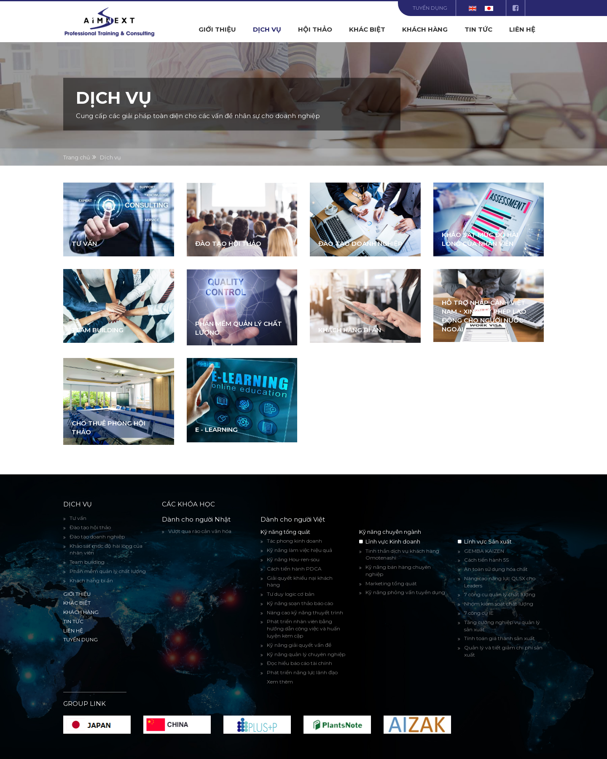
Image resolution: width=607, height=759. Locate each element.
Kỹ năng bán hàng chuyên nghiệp (398, 570)
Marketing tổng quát (391, 583)
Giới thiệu (217, 29)
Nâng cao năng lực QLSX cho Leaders (499, 582)
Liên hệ (522, 29)
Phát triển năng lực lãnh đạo (302, 672)
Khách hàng (425, 29)
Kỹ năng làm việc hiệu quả (299, 550)
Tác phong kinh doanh (294, 541)
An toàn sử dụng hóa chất (496, 569)
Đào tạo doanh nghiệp (360, 244)
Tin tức (478, 29)
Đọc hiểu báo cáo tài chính (299, 663)
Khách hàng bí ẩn (349, 330)
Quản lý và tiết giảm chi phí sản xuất (503, 651)
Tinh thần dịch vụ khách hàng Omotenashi (402, 554)
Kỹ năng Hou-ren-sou (293, 559)
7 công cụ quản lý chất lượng (499, 594)
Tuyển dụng (430, 8)
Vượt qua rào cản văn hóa (199, 531)
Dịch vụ (267, 29)
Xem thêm (280, 681)
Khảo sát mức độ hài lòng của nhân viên (106, 549)
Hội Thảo (315, 29)
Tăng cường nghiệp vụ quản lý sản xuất (502, 625)
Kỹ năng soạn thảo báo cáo (300, 603)
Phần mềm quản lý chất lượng (108, 571)
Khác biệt (367, 29)
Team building (98, 330)
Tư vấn (84, 244)
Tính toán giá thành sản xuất (499, 638)
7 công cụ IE (479, 613)
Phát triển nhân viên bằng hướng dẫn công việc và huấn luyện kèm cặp (303, 628)
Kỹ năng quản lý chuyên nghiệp (306, 654)
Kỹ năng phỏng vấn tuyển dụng (405, 592)
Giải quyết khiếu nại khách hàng (300, 581)
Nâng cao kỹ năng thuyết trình (305, 612)
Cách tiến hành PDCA (294, 568)
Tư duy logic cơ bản (290, 594)
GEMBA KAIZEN (484, 551)
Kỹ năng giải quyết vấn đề (299, 645)
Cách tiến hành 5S (486, 560)
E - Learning (216, 429)
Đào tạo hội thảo (228, 244)
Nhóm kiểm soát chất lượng (498, 603)
